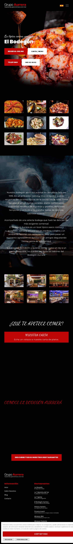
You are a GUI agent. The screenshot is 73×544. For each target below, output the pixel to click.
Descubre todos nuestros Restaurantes (36, 457)
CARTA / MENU (37, 51)
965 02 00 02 (30, 62)
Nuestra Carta (36, 335)
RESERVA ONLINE (16, 51)
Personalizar (22, 539)
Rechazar (8, 539)
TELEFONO (13, 62)
